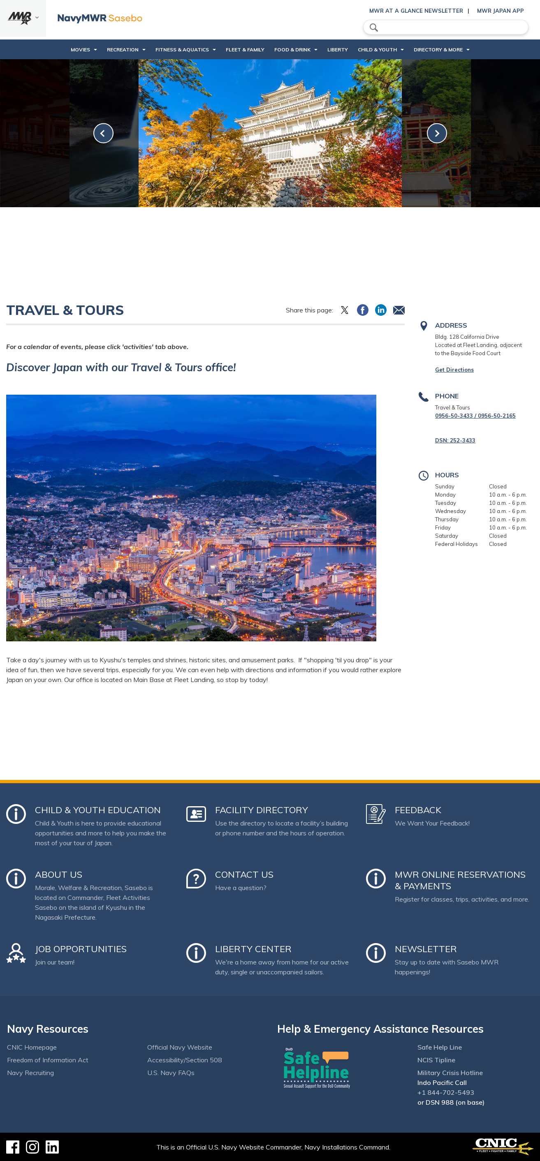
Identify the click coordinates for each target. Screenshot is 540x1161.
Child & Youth (377, 49)
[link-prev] (103, 133)
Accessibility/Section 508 (184, 1060)
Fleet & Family (245, 49)
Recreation (123, 49)
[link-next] (437, 133)
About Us (58, 874)
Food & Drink (292, 49)
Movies (80, 49)
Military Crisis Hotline (450, 1072)
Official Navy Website (179, 1047)
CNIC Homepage (32, 1047)
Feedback (418, 810)
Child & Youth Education (98, 810)
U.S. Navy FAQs (171, 1072)
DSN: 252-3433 (455, 440)
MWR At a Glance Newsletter (416, 10)
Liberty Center (253, 949)
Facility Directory (261, 810)
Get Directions (454, 369)
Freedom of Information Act (47, 1060)
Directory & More (438, 49)
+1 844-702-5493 (445, 1092)
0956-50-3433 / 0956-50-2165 (475, 415)
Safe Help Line (439, 1047)
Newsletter (426, 949)
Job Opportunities (81, 949)
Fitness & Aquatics (182, 49)
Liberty (337, 49)
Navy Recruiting (30, 1072)
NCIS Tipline (436, 1060)
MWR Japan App (500, 10)
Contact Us (244, 874)
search (374, 27)
